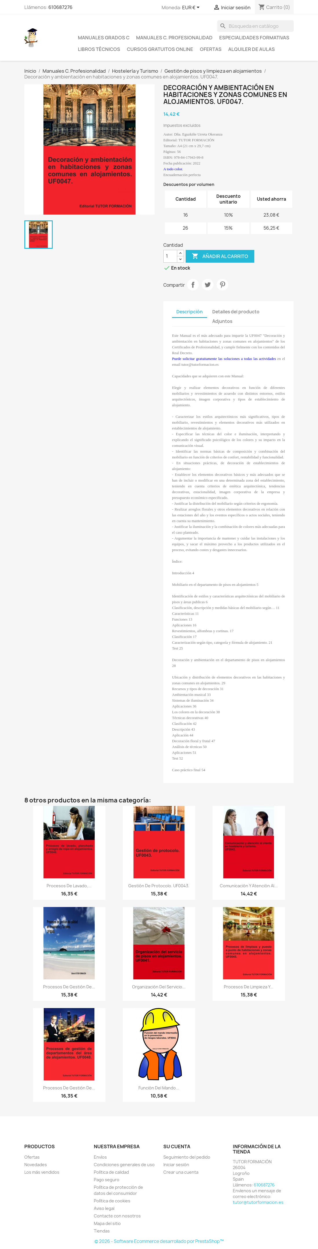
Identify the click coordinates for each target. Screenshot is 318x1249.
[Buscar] (255, 26)
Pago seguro (106, 1179)
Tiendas (102, 1231)
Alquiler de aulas (251, 49)
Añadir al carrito (220, 256)
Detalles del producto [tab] (235, 312)
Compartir (193, 284)
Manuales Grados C (103, 37)
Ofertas (211, 49)
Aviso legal (104, 1208)
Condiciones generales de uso (124, 1164)
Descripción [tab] (189, 312)
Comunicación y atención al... (249, 885)
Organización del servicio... (159, 987)
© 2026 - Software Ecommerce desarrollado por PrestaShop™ (159, 1241)
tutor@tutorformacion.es (258, 1202)
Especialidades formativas (254, 37)
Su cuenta (176, 1146)
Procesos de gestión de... (69, 987)
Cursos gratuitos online (160, 49)
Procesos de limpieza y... (248, 987)
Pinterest (222, 284)
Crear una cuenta (180, 1172)
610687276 (60, 7)
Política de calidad (111, 1172)
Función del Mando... (158, 1088)
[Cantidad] (170, 256)
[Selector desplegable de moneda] (192, 7)
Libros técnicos (99, 49)
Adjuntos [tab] (222, 321)
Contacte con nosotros (117, 1216)
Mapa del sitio (107, 1223)
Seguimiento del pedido (186, 1157)
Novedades (35, 1164)
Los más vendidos (41, 1172)
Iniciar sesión (176, 1164)
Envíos (100, 1157)
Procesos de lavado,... (69, 885)
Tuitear (207, 284)
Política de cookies (112, 1201)
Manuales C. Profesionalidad (174, 37)
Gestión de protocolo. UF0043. (158, 885)
